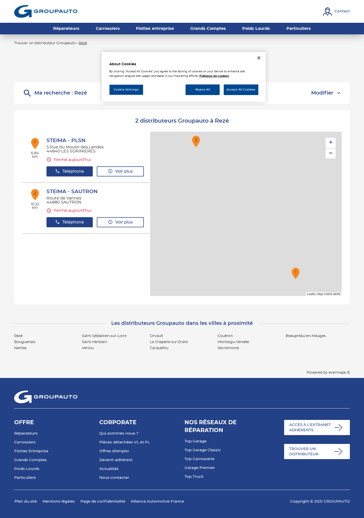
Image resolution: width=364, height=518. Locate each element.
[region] (184, 77)
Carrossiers (25, 442)
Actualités (109, 469)
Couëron (225, 336)
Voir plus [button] (120, 171)
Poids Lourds (26, 469)
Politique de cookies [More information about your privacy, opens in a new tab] (214, 76)
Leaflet (311, 294)
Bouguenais (24, 342)
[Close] (258, 57)
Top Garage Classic (203, 450)
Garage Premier (200, 468)
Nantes (20, 348)
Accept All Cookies (241, 89)
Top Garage (196, 441)
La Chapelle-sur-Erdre (169, 342)
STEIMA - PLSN (66, 140)
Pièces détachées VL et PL (124, 442)
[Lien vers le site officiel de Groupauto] (45, 11)
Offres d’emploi (114, 451)
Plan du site (25, 501)
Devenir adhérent (115, 460)
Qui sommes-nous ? (119, 433)
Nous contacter (114, 478)
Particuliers (25, 478)
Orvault (156, 336)
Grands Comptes (30, 460)
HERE (336, 294)
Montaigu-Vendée (233, 342)
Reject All (202, 89)
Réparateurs (26, 433)
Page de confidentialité (102, 501)
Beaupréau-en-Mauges (306, 336)
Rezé (83, 43)
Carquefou (159, 348)
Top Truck (194, 477)
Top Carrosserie (199, 459)
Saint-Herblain (94, 342)
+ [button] (330, 143)
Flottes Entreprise (31, 451)
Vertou (88, 348)
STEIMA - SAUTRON (72, 191)
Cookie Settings (126, 89)
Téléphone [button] (69, 171)
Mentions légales (58, 501)
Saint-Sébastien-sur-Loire (104, 336)
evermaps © (339, 372)
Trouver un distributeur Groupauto (45, 43)
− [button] (330, 153)
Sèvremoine (228, 348)
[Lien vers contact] (336, 11)
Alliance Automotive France (157, 501)
